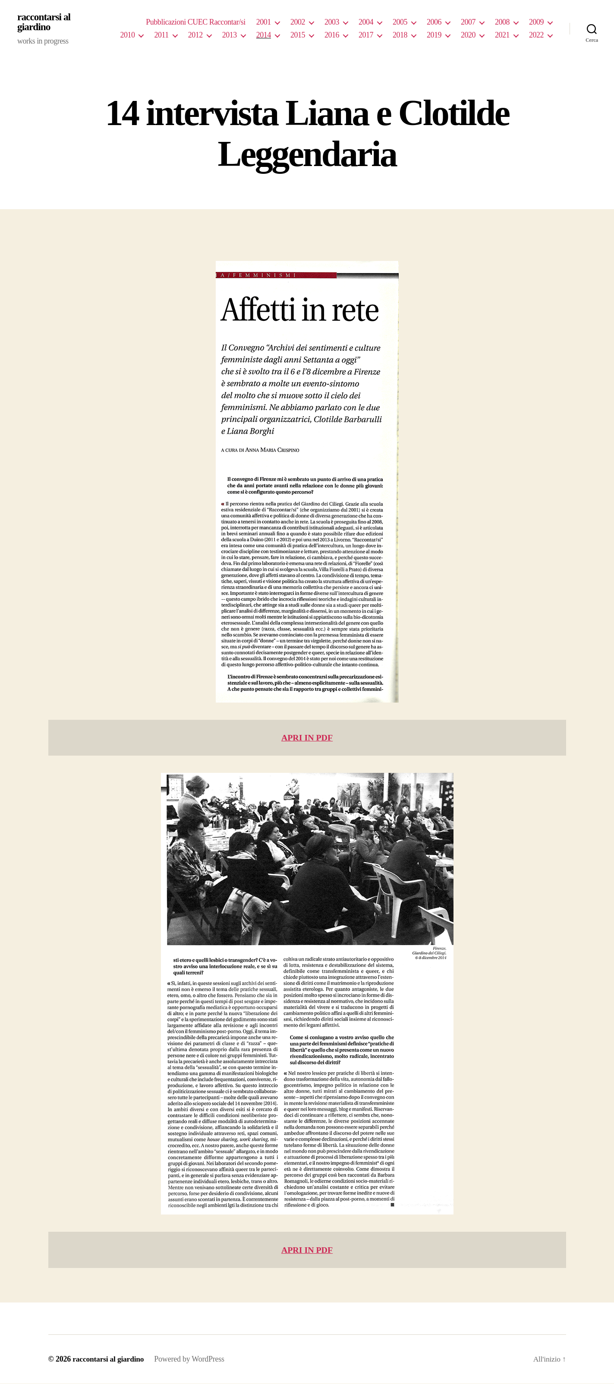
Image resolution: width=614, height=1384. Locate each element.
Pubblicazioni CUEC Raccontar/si (196, 22)
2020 (468, 35)
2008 (502, 22)
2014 (263, 35)
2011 (161, 35)
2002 (297, 22)
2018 (400, 35)
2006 (434, 22)
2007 (468, 22)
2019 (434, 35)
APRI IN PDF (307, 738)
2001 (263, 22)
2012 (195, 35)
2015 (297, 35)
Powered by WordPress (191, 1359)
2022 (536, 35)
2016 (331, 35)
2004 (366, 22)
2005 (400, 22)
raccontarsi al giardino (44, 22)
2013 (229, 35)
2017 (366, 35)
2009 (536, 22)
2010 (127, 35)
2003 (331, 22)
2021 (502, 35)
